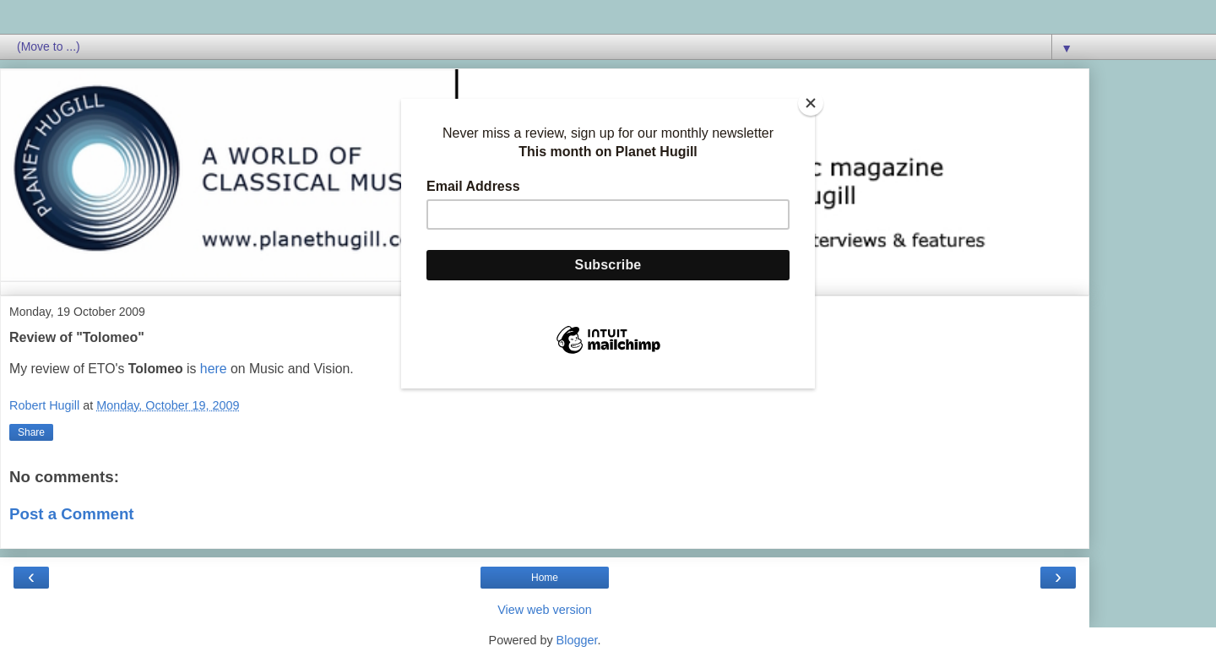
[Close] (810, 103)
